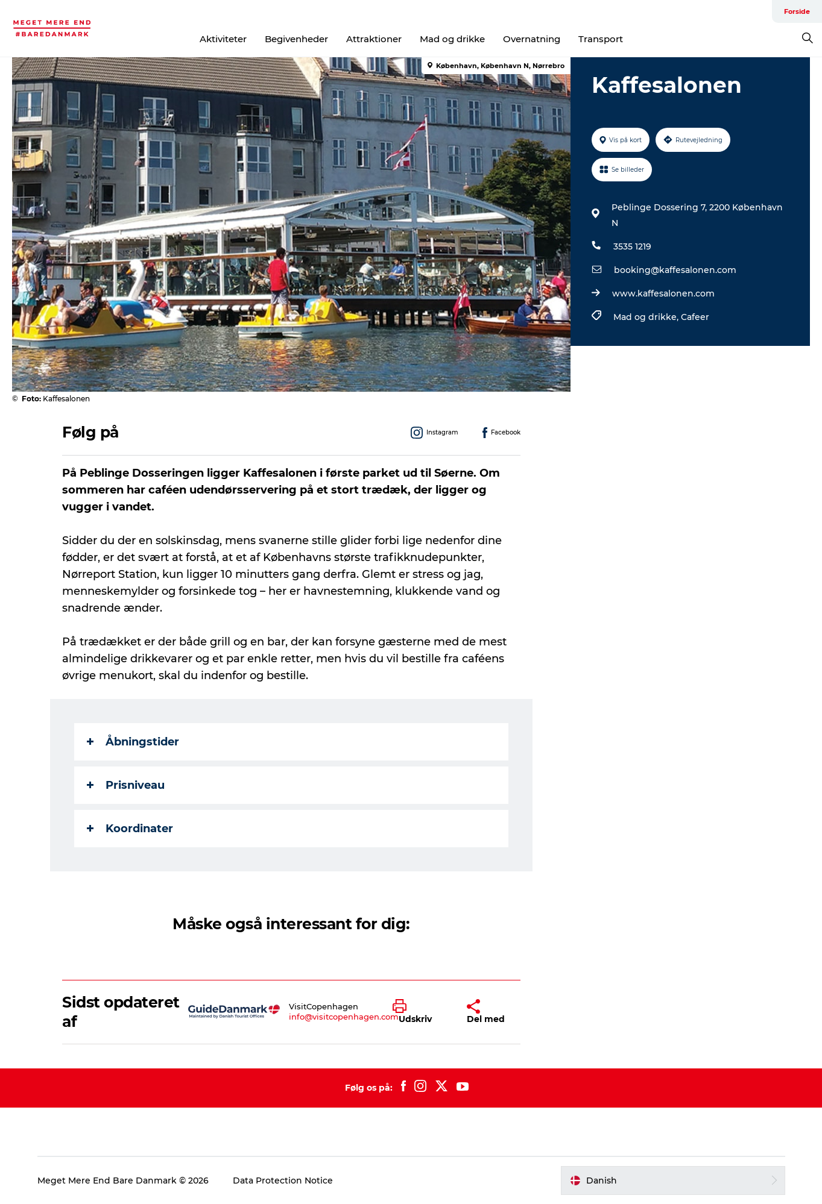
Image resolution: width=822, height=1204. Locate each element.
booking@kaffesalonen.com (675, 270)
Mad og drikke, (647, 317)
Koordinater (130, 828)
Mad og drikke (452, 39)
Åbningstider (133, 741)
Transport (600, 39)
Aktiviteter (223, 39)
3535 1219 (632, 246)
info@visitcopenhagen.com (344, 1016)
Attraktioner (374, 39)
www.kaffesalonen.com (663, 293)
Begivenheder (296, 39)
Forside (797, 11)
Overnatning (531, 39)
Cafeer (695, 317)
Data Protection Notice (283, 1180)
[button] (420, 1011)
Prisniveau (126, 785)
